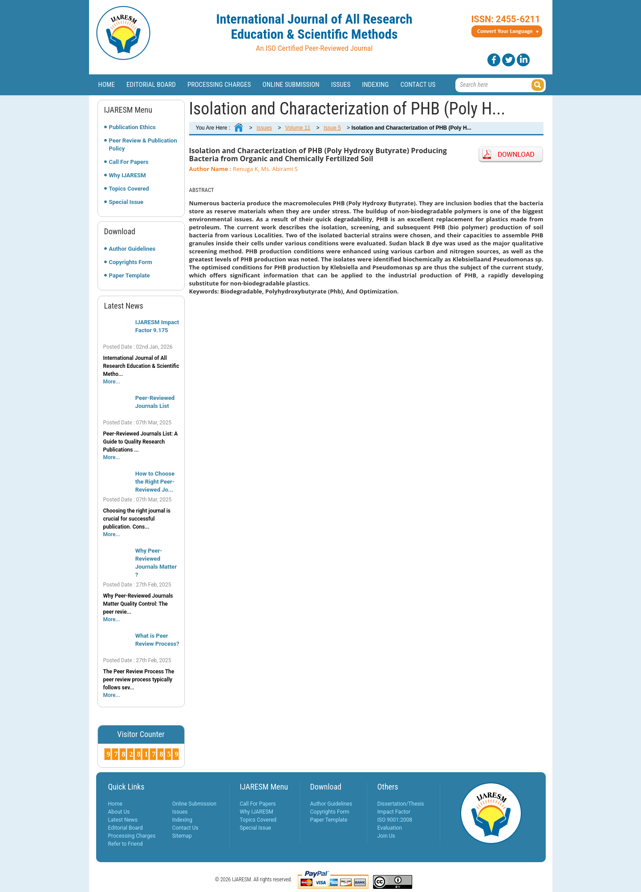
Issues (341, 85)
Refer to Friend (125, 844)
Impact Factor (393, 812)
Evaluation (389, 828)
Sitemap (182, 836)
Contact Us (417, 85)
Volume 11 (298, 128)
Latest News (123, 820)
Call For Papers (129, 162)
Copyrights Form (130, 262)
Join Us (386, 836)
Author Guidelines (132, 248)
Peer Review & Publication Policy (143, 144)
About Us (119, 812)
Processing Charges (219, 85)
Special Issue (126, 202)
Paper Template (129, 275)
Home (106, 85)
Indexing (375, 85)
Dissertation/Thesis (400, 804)
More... (111, 382)
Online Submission (291, 85)
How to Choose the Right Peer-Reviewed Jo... (154, 481)
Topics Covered (129, 188)
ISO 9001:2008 (394, 820)
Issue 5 (332, 128)
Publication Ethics (132, 127)
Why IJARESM (127, 175)
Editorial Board (151, 85)
